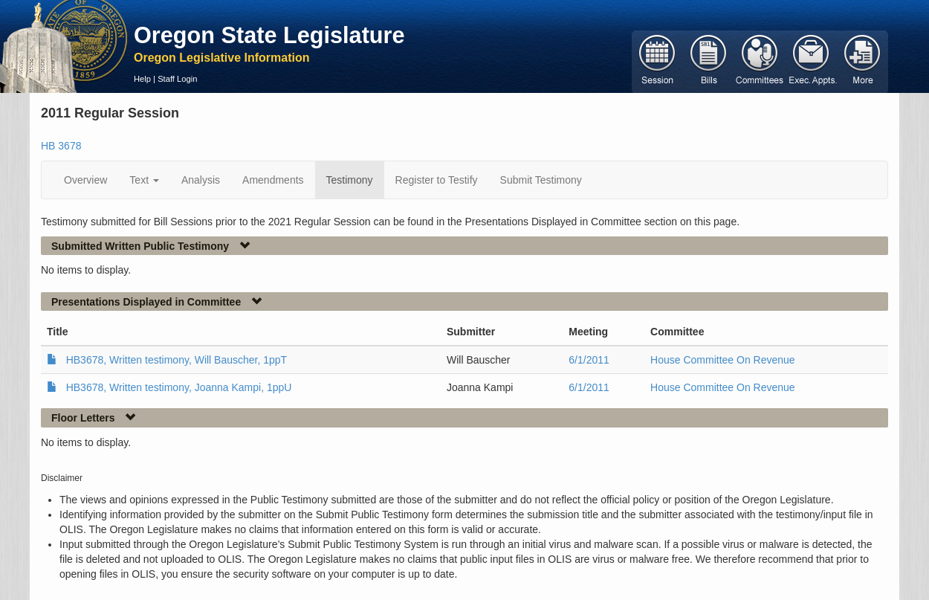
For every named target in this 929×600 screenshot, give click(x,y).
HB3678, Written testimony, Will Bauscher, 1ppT (177, 360)
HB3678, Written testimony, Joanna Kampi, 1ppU (179, 387)
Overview (85, 180)
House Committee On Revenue (722, 360)
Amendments (272, 180)
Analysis (200, 180)
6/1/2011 (589, 360)
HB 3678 (61, 146)
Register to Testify (436, 180)
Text (144, 180)
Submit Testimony (541, 180)
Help (142, 78)
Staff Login (177, 78)
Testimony (349, 180)
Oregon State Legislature (269, 35)
